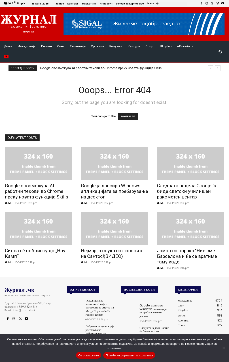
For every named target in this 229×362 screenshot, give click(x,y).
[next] (218, 68)
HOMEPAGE (128, 116)
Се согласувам (88, 355)
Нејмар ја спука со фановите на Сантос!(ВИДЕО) (112, 253)
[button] (220, 52)
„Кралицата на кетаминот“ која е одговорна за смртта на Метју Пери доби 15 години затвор (99, 307)
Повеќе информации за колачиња (129, 355)
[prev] (210, 68)
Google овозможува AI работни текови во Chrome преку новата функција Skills (101, 68)
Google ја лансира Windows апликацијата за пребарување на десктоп (114, 191)
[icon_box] (153, 4)
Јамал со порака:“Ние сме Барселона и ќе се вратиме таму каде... (187, 256)
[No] (223, 348)
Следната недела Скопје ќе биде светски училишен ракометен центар (187, 191)
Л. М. (8, 203)
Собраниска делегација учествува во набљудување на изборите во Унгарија (99, 331)
